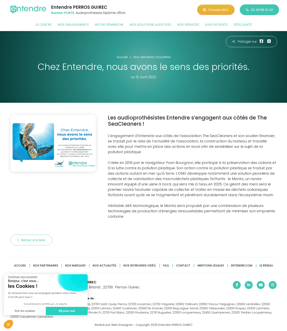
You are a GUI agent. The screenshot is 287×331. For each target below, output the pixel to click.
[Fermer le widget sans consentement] (22, 277)
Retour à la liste (31, 240)
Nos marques (75, 265)
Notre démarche (109, 24)
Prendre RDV (216, 10)
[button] (8, 324)
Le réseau (266, 265)
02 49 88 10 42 (259, 10)
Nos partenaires (45, 265)
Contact (183, 265)
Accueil (20, 265)
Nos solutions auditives (150, 24)
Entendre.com (241, 265)
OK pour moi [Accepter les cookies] (66, 311)
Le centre (43, 24)
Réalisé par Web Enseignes (114, 325)
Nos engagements (73, 24)
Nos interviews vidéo (139, 265)
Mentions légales (211, 265)
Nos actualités (104, 265)
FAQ (166, 265)
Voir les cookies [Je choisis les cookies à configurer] (24, 311)
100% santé (243, 24)
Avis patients (216, 24)
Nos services (188, 24)
